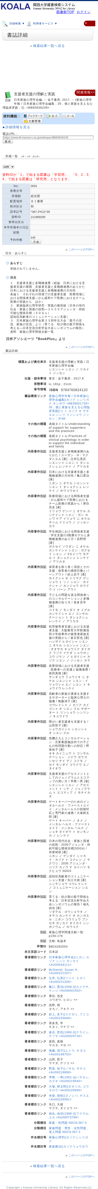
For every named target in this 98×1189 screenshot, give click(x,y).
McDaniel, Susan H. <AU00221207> (63, 971)
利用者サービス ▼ (41, 23)
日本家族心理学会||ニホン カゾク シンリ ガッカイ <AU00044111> (69, 960)
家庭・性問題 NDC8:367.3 (68, 1122)
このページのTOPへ (81, 249)
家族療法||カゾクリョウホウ (68, 1146)
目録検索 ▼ (13, 23)
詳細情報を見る (17, 127)
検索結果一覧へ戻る (49, 46)
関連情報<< (86, 92)
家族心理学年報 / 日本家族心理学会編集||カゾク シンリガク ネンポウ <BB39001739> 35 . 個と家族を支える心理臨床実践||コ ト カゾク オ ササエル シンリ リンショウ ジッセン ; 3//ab (69, 407)
